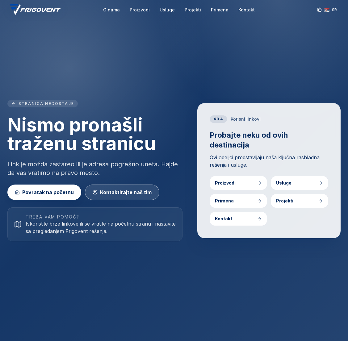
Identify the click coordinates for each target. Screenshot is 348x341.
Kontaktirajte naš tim (122, 192)
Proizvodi (140, 9)
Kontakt (246, 9)
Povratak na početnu (44, 192)
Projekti (193, 9)
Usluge (167, 9)
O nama (111, 9)
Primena (220, 9)
